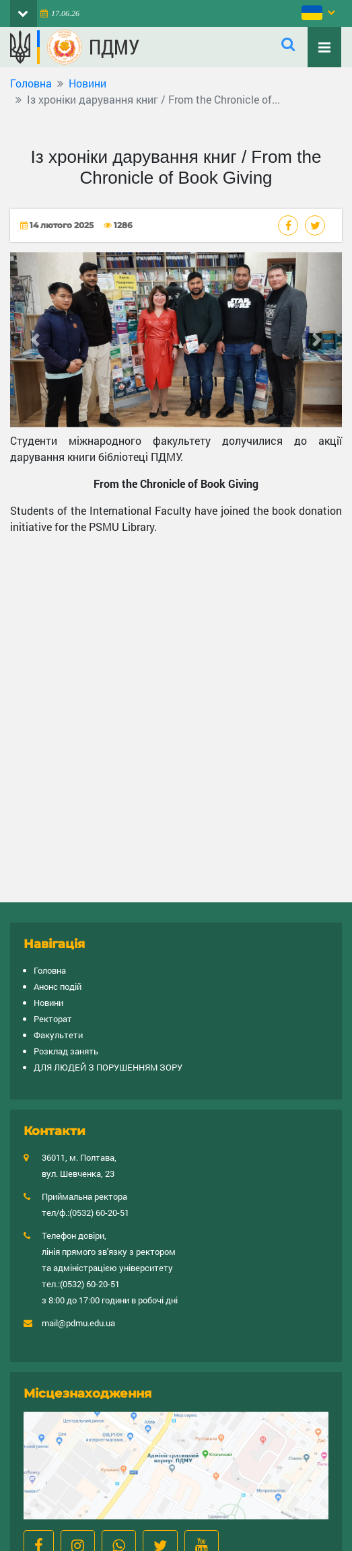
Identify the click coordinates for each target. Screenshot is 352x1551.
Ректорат (53, 1019)
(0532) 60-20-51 (99, 1212)
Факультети (58, 1035)
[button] (35, 339)
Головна (31, 83)
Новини (87, 83)
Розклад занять (66, 1051)
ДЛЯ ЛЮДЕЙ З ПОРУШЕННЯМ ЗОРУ (108, 1067)
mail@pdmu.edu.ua (78, 1323)
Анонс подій (57, 986)
